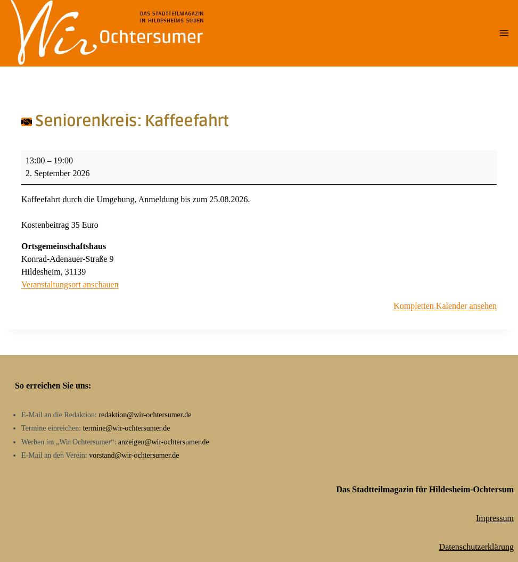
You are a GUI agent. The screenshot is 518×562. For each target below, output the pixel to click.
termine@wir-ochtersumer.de (126, 428)
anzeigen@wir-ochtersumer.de (163, 442)
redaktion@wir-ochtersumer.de (144, 415)
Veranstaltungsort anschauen (70, 284)
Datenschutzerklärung (476, 546)
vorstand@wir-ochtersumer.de (134, 455)
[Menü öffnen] (504, 33)
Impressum (495, 518)
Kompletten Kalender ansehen (445, 305)
